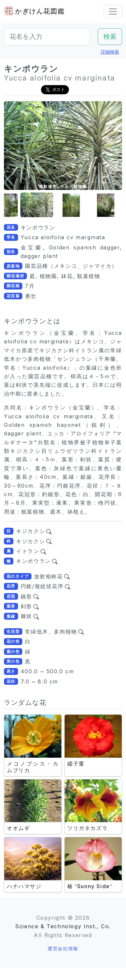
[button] (36, 205)
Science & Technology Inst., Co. (63, 926)
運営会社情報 (63, 948)
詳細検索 (110, 52)
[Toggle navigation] (113, 11)
